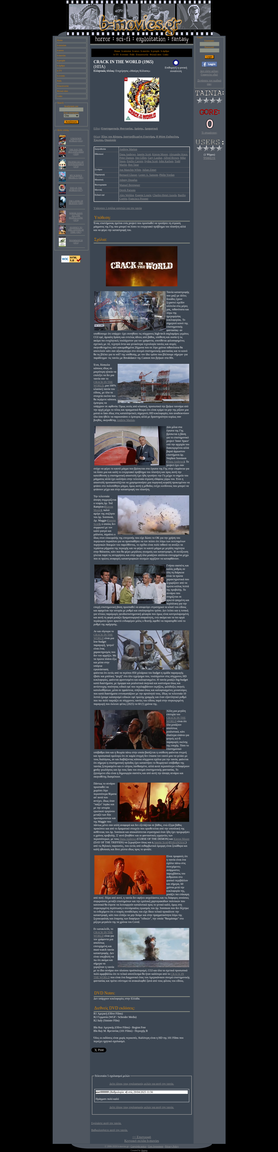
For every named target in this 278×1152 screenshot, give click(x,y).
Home (60, 40)
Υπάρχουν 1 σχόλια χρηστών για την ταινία (118, 208)
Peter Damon (127, 157)
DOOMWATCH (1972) (76, 241)
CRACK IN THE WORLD (103, 383)
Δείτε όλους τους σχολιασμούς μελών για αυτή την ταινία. (141, 1083)
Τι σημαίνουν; (209, 132)
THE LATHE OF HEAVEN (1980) (76, 202)
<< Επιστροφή (141, 1137)
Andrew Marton (128, 149)
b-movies (61, 55)
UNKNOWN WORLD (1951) (76, 139)
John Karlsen (166, 161)
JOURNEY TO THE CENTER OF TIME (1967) (76, 229)
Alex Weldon (127, 195)
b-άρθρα (61, 65)
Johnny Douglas (129, 180)
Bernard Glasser (129, 175)
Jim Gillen (140, 157)
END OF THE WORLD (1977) (76, 189)
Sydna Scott (151, 161)
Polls (59, 81)
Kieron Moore (160, 154)
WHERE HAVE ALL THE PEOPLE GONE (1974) (76, 216)
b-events (61, 76)
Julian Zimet (149, 169)
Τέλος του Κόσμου (111, 136)
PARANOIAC (178, 842)
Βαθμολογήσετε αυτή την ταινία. (109, 1130)
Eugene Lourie (143, 195)
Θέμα (97, 136)
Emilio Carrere (135, 161)
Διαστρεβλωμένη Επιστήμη (139, 136)
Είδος (97, 128)
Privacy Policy (172, 1146)
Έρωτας (98, 140)
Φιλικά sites (62, 91)
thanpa (144, 1150)
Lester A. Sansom (148, 175)
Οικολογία (110, 140)
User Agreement (155, 1146)
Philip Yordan (166, 175)
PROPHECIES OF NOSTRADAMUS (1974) (76, 164)
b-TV (59, 70)
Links (59, 96)
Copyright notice (138, 1146)
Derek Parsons (128, 190)
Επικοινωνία (63, 86)
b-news (60, 50)
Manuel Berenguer (130, 185)
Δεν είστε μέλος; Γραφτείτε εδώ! (209, 72)
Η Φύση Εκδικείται (167, 136)
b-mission (61, 45)
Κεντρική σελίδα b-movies (141, 1141)
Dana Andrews (128, 154)
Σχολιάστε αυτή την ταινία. (106, 1123)
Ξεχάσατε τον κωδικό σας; (209, 82)
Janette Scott (144, 154)
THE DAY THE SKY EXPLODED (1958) (76, 151)
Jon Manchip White (130, 169)
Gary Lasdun (155, 157)
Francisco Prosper (138, 198)
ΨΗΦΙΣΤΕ (209, 158)
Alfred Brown (171, 157)
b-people (61, 60)
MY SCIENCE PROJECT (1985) (76, 176)
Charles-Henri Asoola (165, 195)
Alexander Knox (178, 154)
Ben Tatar (133, 164)
